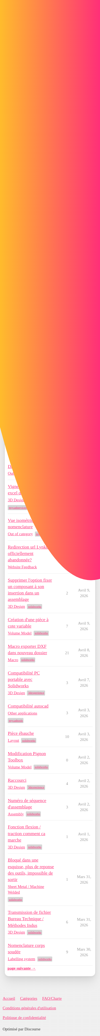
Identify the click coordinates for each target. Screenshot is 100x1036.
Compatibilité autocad (28, 706)
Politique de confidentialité (24, 1017)
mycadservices (18, 507)
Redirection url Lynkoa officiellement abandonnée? (29, 553)
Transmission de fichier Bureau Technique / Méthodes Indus (29, 919)
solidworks (34, 606)
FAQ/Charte (52, 998)
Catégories (28, 998)
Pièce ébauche (21, 733)
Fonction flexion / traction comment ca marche (26, 833)
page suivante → (21, 968)
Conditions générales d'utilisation (29, 1008)
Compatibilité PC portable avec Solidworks (24, 679)
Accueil (9, 998)
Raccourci (17, 780)
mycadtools (16, 720)
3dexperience (36, 692)
